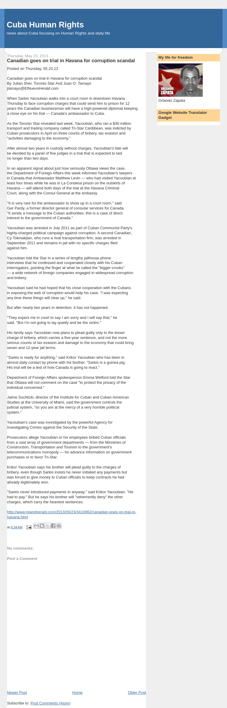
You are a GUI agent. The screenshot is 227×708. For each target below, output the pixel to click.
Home (77, 692)
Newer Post (17, 692)
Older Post (137, 692)
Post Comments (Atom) (50, 703)
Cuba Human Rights (45, 24)
